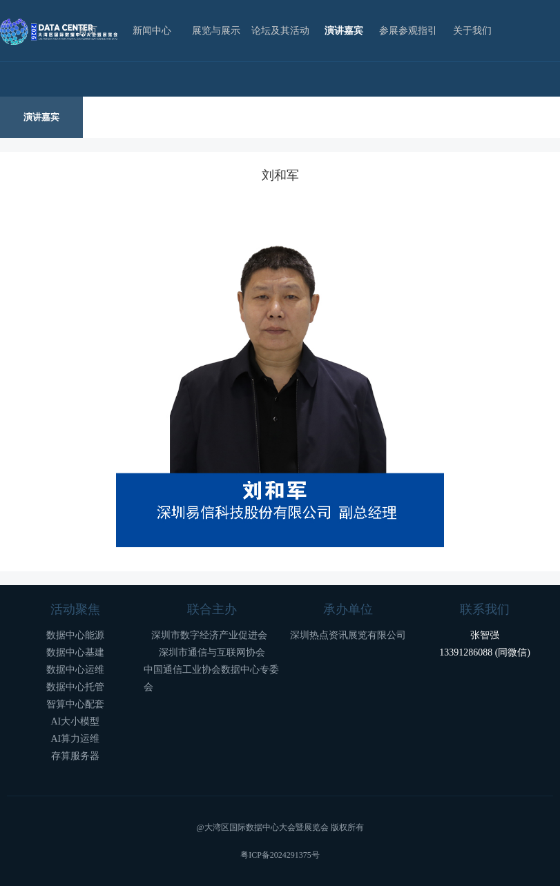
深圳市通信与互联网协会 (212, 652)
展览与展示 (216, 31)
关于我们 (472, 31)
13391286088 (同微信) (484, 652)
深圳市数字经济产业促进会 (211, 635)
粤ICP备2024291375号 (280, 855)
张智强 (484, 635)
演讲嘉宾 (344, 31)
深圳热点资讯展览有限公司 (348, 635)
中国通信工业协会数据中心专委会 (211, 678)
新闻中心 (152, 31)
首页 (87, 31)
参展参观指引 (408, 31)
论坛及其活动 (280, 31)
